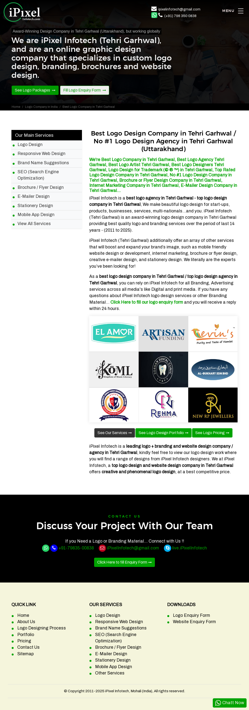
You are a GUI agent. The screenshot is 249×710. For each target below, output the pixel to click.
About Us (26, 621)
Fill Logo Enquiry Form (82, 90)
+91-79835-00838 (76, 548)
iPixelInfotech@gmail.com (133, 548)
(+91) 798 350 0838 (180, 16)
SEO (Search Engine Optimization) (38, 175)
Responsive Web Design (41, 153)
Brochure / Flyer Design (41, 187)
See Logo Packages (33, 90)
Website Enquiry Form (194, 621)
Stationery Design (35, 205)
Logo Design (30, 144)
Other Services (109, 673)
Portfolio (25, 634)
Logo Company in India (41, 107)
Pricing (24, 641)
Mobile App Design (36, 214)
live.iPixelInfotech (189, 548)
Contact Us (28, 647)
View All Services (34, 223)
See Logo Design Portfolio (161, 433)
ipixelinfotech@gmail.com (179, 9)
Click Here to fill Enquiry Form (122, 562)
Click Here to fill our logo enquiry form (146, 302)
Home (16, 107)
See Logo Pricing (210, 433)
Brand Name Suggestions (43, 163)
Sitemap (25, 654)
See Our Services (112, 433)
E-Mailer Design (34, 196)
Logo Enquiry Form (191, 615)
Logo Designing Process (41, 628)
